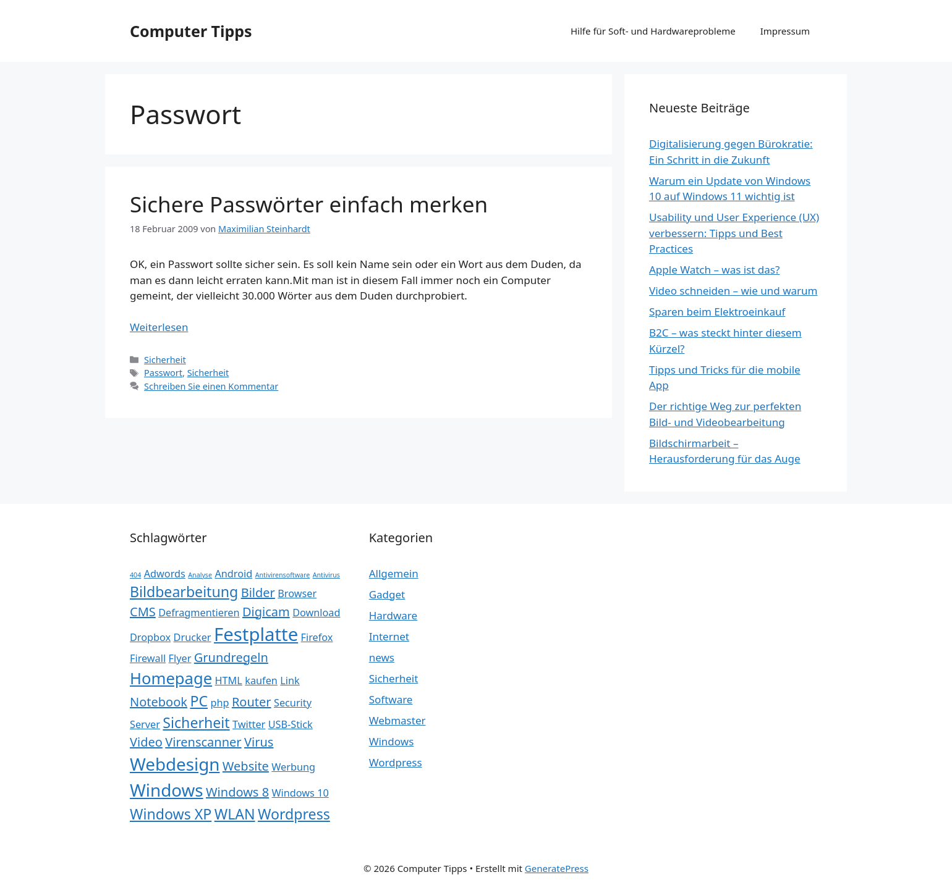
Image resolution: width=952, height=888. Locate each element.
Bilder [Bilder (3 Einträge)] (258, 592)
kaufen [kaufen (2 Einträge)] (261, 680)
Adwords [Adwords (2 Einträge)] (164, 573)
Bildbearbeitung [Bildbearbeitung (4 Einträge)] (184, 591)
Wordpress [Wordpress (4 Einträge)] (294, 814)
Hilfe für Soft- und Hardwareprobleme (653, 31)
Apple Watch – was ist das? (714, 269)
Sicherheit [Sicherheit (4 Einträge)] (196, 722)
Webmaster (397, 720)
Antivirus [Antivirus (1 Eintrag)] (326, 575)
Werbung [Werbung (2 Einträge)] (293, 767)
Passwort (163, 373)
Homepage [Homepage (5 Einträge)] (171, 678)
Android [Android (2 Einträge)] (233, 573)
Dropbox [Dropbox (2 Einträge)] (150, 637)
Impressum (785, 31)
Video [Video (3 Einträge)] (146, 742)
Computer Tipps (191, 30)
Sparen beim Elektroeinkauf (717, 311)
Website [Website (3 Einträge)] (246, 766)
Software (391, 699)
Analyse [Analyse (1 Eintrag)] (200, 575)
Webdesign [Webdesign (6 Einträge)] (174, 764)
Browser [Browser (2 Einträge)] (297, 593)
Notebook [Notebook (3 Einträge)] (158, 701)
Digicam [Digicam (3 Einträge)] (266, 611)
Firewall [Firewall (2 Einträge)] (148, 658)
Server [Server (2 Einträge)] (145, 724)
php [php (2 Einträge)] (219, 703)
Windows (391, 741)
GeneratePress (557, 868)
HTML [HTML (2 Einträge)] (228, 680)
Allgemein (394, 573)
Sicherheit (165, 360)
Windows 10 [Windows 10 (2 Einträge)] (300, 793)
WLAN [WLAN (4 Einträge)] (235, 814)
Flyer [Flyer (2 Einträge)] (180, 658)
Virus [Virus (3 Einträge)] (258, 742)
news (381, 657)
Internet (389, 636)
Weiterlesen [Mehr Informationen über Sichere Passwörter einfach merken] (159, 327)
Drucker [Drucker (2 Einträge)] (192, 637)
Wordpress (395, 762)
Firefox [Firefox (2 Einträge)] (317, 637)
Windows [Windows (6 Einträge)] (166, 790)
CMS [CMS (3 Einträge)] (143, 611)
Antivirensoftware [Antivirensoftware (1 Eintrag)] (282, 575)
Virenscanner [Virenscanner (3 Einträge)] (203, 742)
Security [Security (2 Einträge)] (293, 703)
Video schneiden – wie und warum (733, 290)
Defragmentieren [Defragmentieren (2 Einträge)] (198, 612)
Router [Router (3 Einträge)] (251, 701)
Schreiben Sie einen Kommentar (211, 386)
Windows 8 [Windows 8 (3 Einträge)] (237, 792)
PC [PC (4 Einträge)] (199, 701)
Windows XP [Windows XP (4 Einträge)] (170, 814)
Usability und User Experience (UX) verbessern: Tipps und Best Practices (734, 233)
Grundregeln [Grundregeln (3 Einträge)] (231, 657)
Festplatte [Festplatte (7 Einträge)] (256, 634)
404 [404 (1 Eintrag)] (135, 575)
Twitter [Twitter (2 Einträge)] (248, 724)
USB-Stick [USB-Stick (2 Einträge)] (290, 724)
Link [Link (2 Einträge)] (289, 680)
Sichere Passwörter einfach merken (309, 204)
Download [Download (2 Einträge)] (316, 612)
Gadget (387, 594)
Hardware (393, 615)
